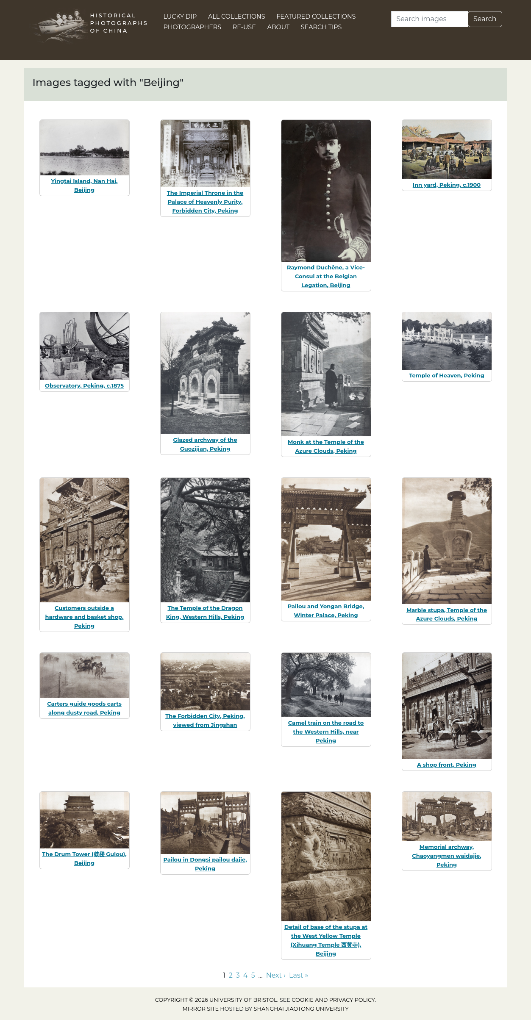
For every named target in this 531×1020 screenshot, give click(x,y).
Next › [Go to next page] (276, 975)
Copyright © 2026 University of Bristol (216, 1000)
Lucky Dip (180, 16)
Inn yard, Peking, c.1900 (447, 184)
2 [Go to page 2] (231, 975)
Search (485, 19)
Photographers (193, 27)
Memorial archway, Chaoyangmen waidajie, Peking (446, 855)
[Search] (429, 19)
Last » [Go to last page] (298, 975)
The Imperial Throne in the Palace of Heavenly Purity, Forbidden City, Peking (205, 201)
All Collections (236, 16)
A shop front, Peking (446, 764)
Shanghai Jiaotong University (301, 1009)
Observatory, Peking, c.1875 (84, 385)
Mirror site (200, 1009)
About (278, 27)
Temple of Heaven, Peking (446, 375)
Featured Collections (316, 16)
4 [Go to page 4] (245, 975)
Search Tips (321, 27)
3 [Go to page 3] (238, 975)
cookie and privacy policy (333, 1000)
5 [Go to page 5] (253, 975)
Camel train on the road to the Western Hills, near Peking (326, 731)
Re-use (244, 27)
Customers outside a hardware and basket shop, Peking (84, 616)
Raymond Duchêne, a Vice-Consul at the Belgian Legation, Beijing (326, 276)
